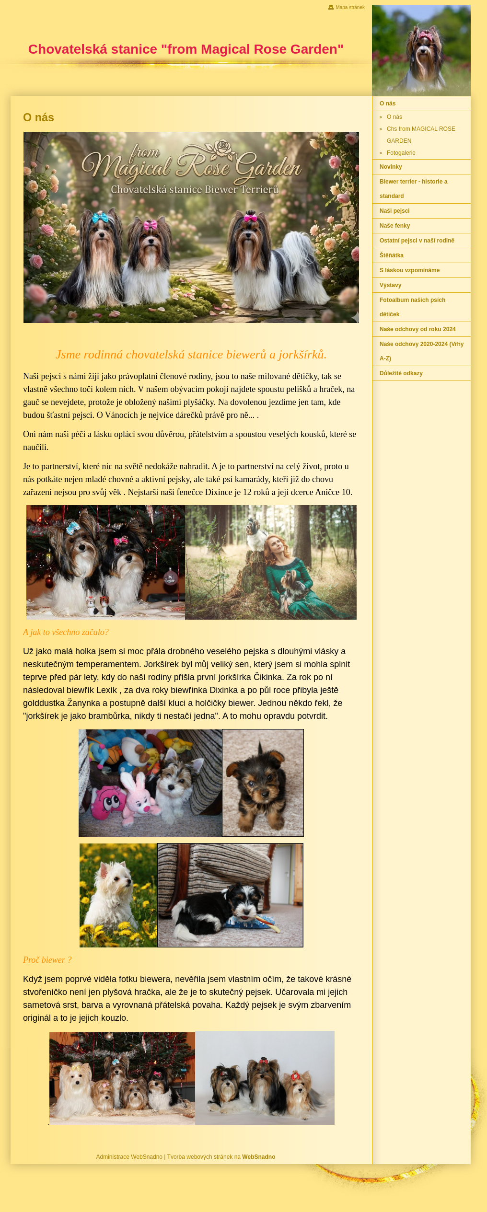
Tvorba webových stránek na (221, 1157)
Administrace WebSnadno (129, 1157)
